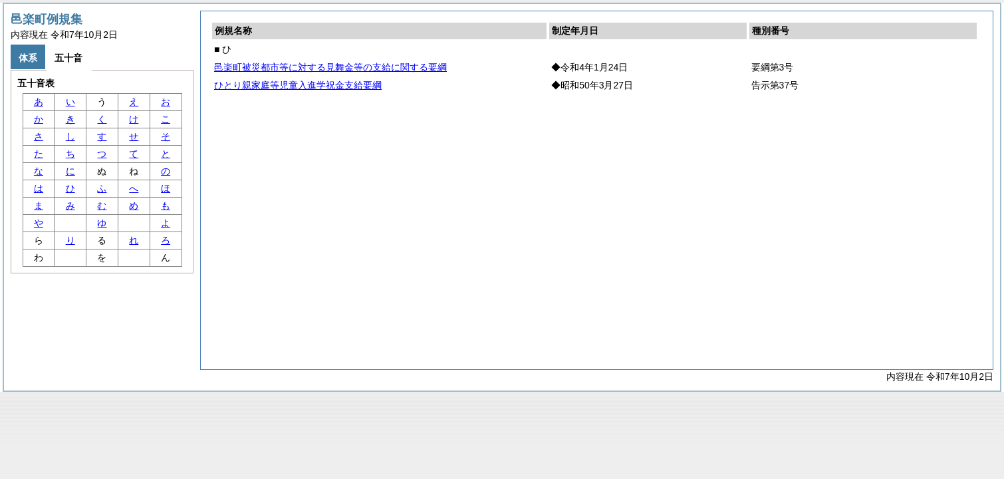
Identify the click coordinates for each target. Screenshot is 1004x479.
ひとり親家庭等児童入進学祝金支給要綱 (298, 85)
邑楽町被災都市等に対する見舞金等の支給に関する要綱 (330, 67)
